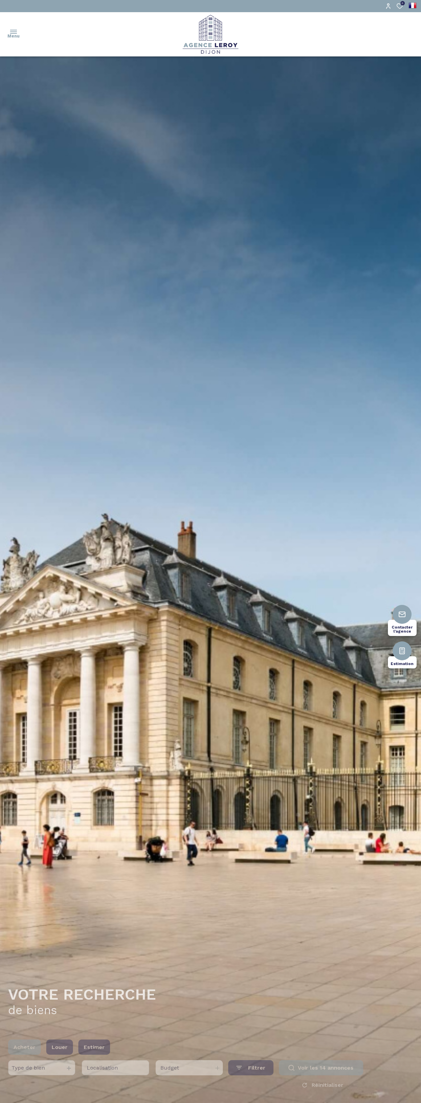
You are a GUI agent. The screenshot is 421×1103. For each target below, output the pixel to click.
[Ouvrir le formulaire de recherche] (250, 1076)
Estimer (94, 1055)
